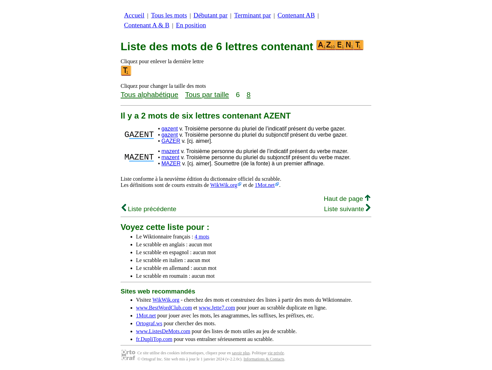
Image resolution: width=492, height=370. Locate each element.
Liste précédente (149, 209)
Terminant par (252, 15)
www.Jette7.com (217, 308)
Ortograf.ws (149, 323)
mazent (170, 151)
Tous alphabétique (149, 94)
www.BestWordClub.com (164, 308)
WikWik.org (223, 185)
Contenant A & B (146, 25)
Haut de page (347, 198)
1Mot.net (265, 185)
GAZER (170, 141)
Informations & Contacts (264, 359)
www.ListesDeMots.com (163, 331)
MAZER (170, 163)
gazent (169, 129)
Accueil (134, 15)
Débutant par (210, 15)
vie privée (276, 353)
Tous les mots (169, 15)
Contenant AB (296, 15)
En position (191, 25)
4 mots (201, 236)
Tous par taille (207, 94)
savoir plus (241, 353)
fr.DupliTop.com (154, 339)
